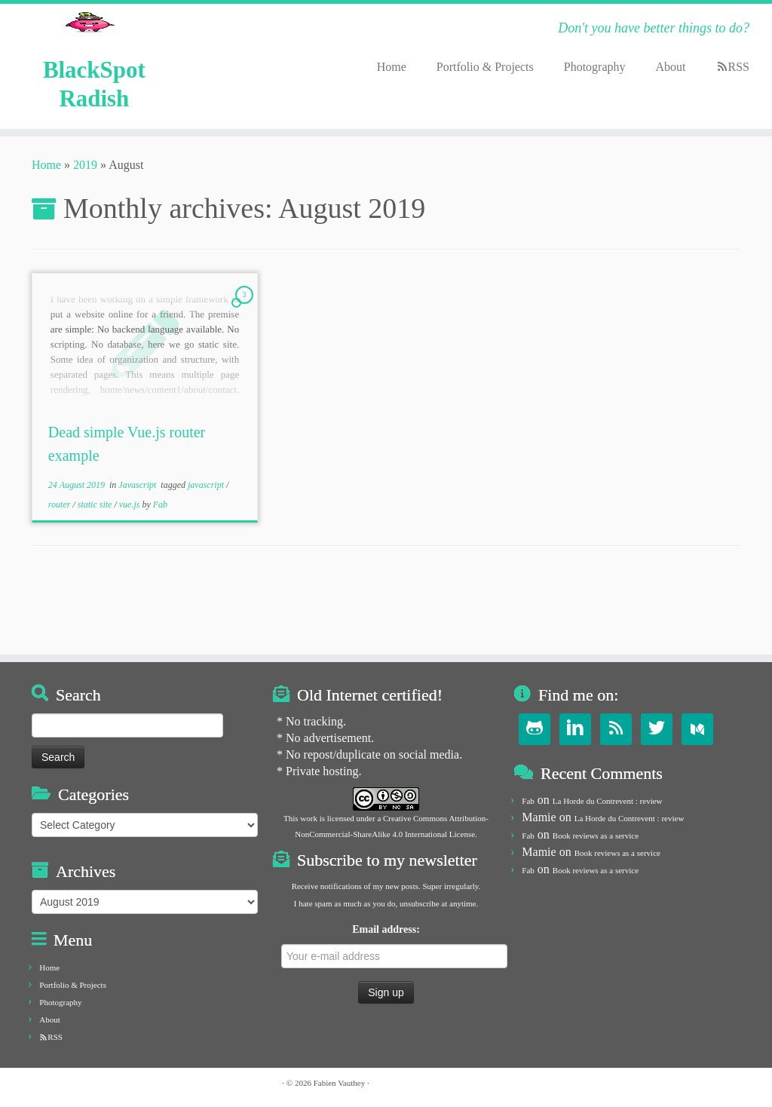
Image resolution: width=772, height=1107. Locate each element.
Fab (160, 574)
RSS (738, 66)
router (60, 574)
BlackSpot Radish (94, 146)
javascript (207, 555)
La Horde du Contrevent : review (608, 800)
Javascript (138, 555)
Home (391, 66)
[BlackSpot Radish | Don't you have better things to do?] (90, 49)
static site (96, 574)
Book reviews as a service (596, 835)
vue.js (130, 574)
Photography (595, 66)
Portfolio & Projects (485, 66)
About (671, 66)
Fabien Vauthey (340, 1082)
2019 (85, 234)
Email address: (390, 946)
